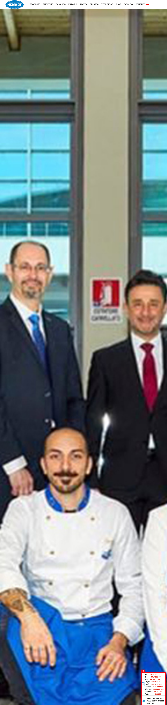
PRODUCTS (35, 4)
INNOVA (83, 4)
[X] (143, 671)
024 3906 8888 (157, 698)
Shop (118, 4)
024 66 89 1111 (158, 701)
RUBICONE (48, 4)
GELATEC (94, 4)
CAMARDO (61, 4)
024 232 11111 (157, 703)
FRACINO (72, 4)
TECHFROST (107, 4)
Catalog (128, 4)
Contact (140, 4)
